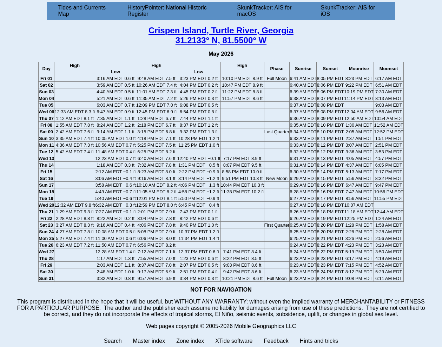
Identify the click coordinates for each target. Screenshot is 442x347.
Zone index (190, 341)
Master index (149, 341)
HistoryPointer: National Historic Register (167, 11)
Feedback (276, 341)
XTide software (233, 341)
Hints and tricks (319, 341)
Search (113, 341)
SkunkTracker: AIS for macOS (264, 11)
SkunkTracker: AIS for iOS (348, 11)
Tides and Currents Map (82, 11)
